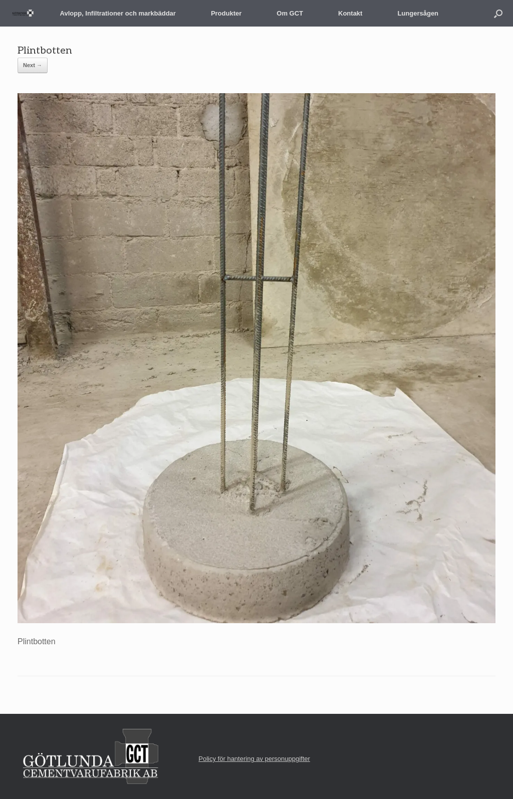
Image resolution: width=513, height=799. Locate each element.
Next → (32, 65)
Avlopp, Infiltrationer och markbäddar (118, 13)
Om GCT (290, 13)
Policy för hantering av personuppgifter (254, 758)
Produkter (226, 13)
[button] (498, 13)
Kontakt (350, 13)
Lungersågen (417, 13)
